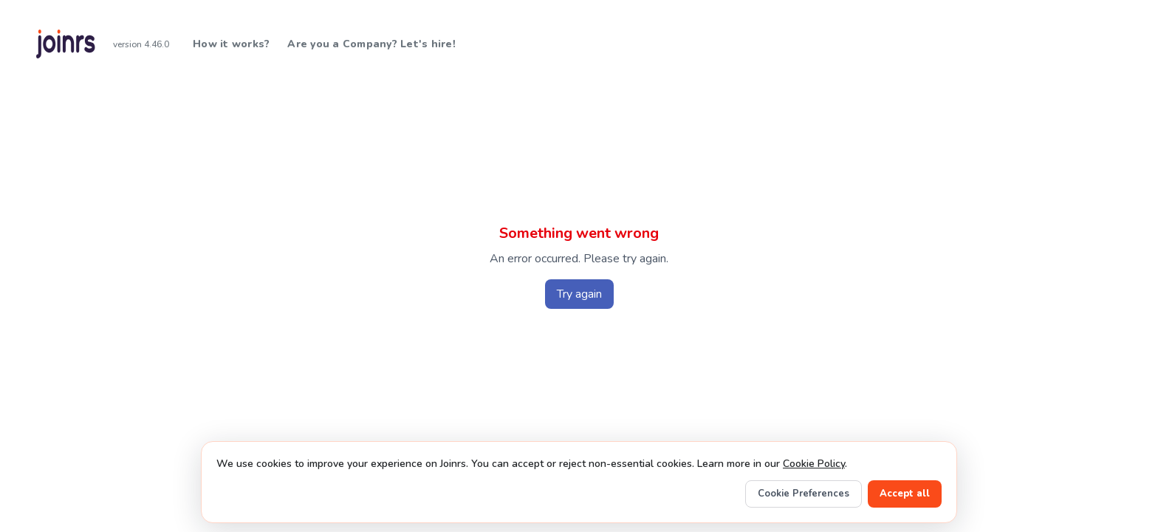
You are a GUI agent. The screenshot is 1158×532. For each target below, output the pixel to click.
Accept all (905, 493)
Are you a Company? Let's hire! (371, 44)
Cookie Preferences (803, 493)
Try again (579, 294)
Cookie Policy (814, 464)
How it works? (231, 44)
